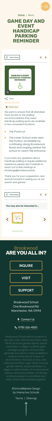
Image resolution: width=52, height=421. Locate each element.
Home (21, 15)
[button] (26, 410)
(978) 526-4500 (27, 327)
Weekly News (13, 107)
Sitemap (31, 398)
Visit (26, 278)
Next (44, 219)
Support (26, 290)
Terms (19, 398)
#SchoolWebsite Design (26, 388)
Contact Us (28, 319)
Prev (7, 219)
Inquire (26, 265)
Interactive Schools (28, 392)
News (31, 15)
